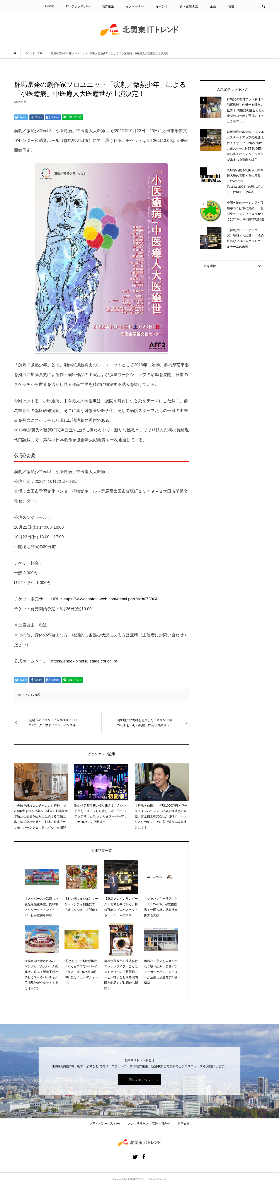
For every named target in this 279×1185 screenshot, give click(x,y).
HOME (49, 6)
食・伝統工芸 (189, 6)
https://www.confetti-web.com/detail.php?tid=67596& (110, 599)
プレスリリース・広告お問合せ (148, 1123)
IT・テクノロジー (78, 6)
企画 (213, 6)
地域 (231, 6)
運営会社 (183, 1123)
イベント (162, 6)
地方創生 (108, 6)
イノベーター (135, 6)
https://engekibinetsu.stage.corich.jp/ (84, 661)
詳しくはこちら (139, 1079)
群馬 (37, 694)
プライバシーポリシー (104, 1123)
